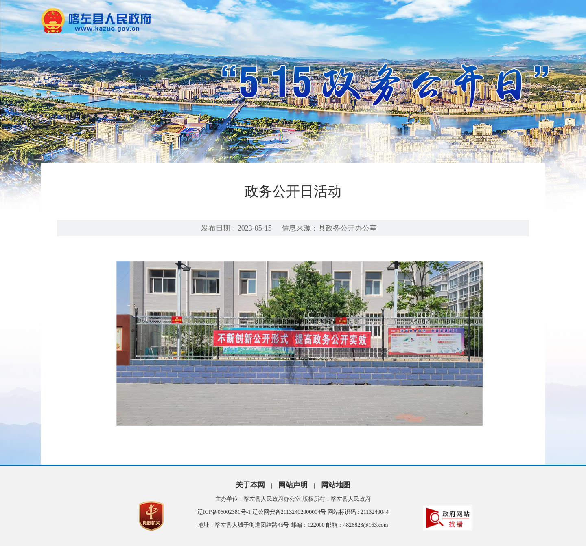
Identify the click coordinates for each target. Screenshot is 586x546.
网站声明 (293, 485)
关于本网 (250, 485)
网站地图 (335, 485)
